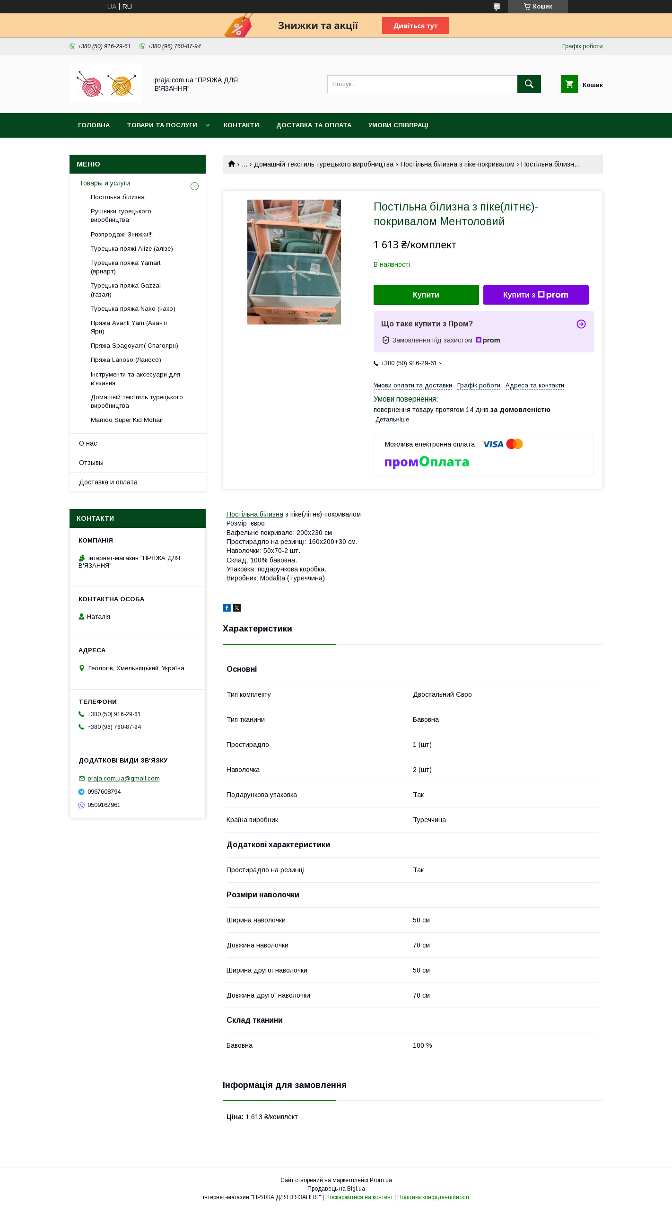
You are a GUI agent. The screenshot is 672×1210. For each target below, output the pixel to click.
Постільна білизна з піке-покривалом (458, 164)
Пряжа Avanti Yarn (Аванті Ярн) (129, 327)
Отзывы (91, 462)
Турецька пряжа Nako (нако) (133, 308)
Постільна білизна (255, 514)
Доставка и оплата (108, 482)
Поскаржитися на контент (359, 1197)
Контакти (241, 125)
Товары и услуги (104, 183)
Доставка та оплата (313, 125)
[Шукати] (529, 84)
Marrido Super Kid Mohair (127, 419)
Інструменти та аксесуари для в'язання (135, 378)
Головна (94, 125)
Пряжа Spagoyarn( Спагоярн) (134, 345)
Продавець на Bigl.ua (336, 1188)
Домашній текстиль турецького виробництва (323, 164)
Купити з (535, 295)
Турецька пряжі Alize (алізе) (132, 248)
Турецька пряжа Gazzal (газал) (126, 290)
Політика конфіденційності (433, 1197)
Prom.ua (381, 1180)
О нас (88, 443)
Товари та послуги (162, 125)
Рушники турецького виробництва (121, 215)
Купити (426, 295)
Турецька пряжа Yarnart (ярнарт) (125, 267)
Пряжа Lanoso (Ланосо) (126, 359)
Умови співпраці (398, 125)
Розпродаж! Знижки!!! (122, 234)
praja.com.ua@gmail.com (123, 778)
